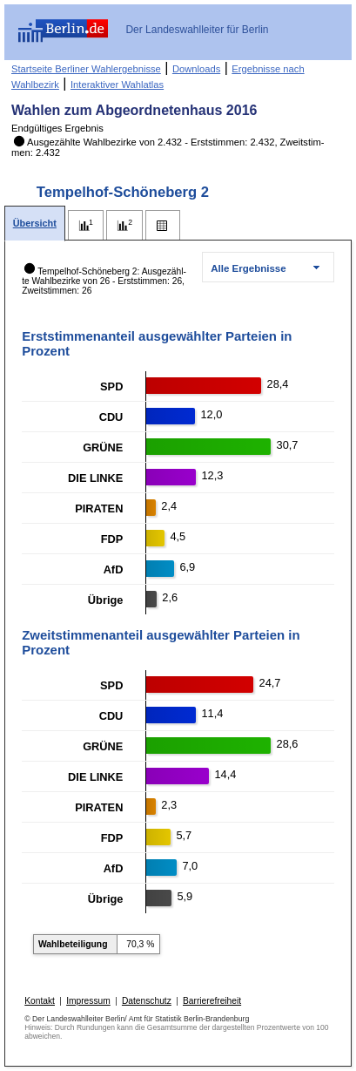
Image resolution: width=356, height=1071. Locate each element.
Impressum (88, 1001)
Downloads (196, 69)
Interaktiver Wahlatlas (117, 84)
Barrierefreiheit (212, 1001)
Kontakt (39, 1001)
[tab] (34, 223)
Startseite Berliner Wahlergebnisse (86, 69)
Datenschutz (146, 1001)
